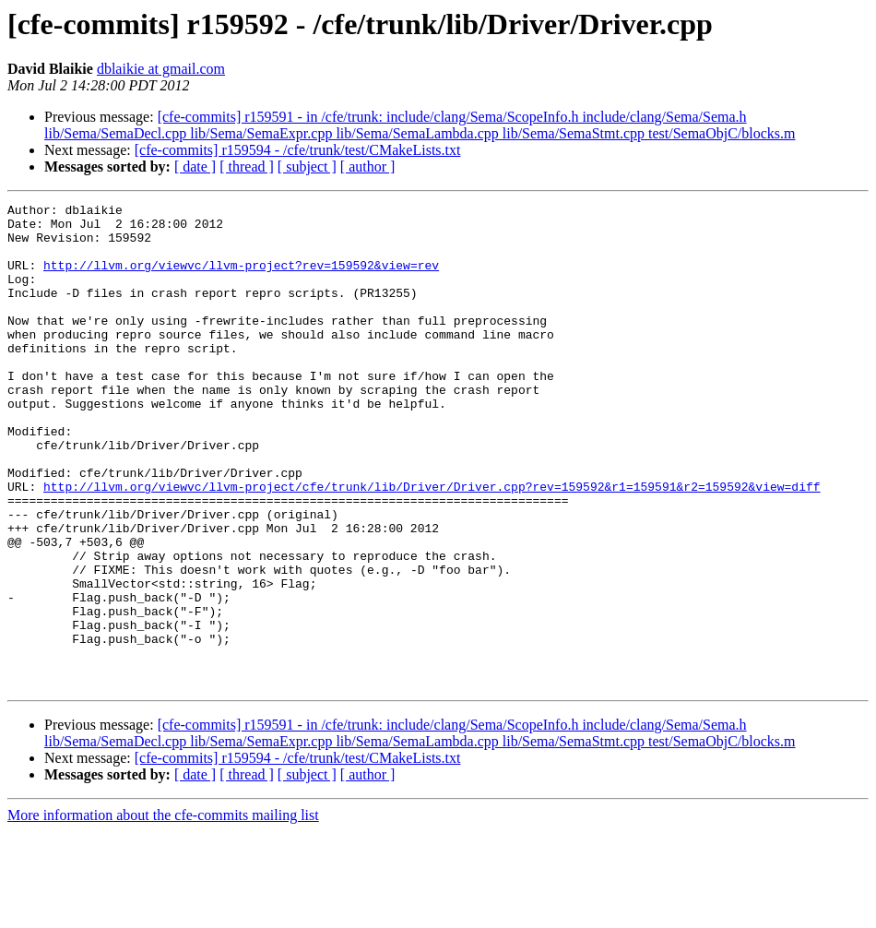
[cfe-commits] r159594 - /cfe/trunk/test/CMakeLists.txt (298, 150)
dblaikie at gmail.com (161, 69)
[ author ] (368, 166)
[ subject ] (307, 166)
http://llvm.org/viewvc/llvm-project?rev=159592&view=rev (241, 278)
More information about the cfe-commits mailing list (163, 912)
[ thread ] (246, 166)
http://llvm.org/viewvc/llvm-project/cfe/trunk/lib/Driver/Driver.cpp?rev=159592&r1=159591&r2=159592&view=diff (431, 544)
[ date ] (195, 166)
